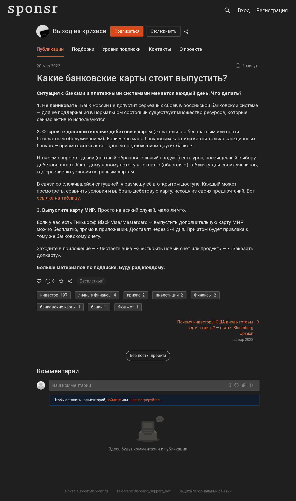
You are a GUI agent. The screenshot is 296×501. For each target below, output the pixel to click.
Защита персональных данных (205, 491)
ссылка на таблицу (58, 198)
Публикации (50, 49)
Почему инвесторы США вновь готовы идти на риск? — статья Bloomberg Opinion (215, 328)
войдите (114, 400)
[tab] (50, 49)
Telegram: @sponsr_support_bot (143, 491)
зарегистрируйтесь (145, 400)
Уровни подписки (122, 49)
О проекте (190, 49)
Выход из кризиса (79, 31)
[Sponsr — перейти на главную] (32, 10)
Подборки (83, 49)
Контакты (160, 49)
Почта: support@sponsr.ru (86, 491)
